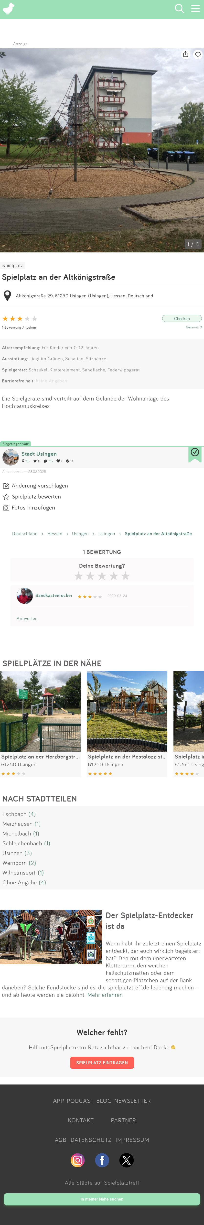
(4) (32, 813)
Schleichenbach (22, 843)
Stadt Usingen (39, 453)
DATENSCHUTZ (91, 1140)
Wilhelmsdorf (19, 872)
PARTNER (123, 1120)
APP (58, 1101)
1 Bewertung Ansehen (19, 327)
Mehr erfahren (105, 994)
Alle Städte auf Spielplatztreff (102, 1182)
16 (25, 461)
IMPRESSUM (132, 1140)
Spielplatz (12, 265)
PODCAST (80, 1101)
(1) (38, 823)
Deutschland (25, 533)
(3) (28, 852)
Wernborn (14, 862)
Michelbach (16, 833)
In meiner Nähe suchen (102, 1199)
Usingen (80, 533)
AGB (60, 1140)
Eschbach (14, 813)
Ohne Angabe (19, 882)
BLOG (104, 1101)
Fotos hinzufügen (33, 507)
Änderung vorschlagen (40, 485)
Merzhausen (17, 823)
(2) (32, 862)
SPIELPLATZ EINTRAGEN (102, 1062)
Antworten (27, 618)
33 (48, 461)
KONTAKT (81, 1120)
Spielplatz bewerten (36, 496)
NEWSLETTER (132, 1101)
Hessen (55, 533)
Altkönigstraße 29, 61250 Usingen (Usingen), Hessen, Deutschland (84, 296)
